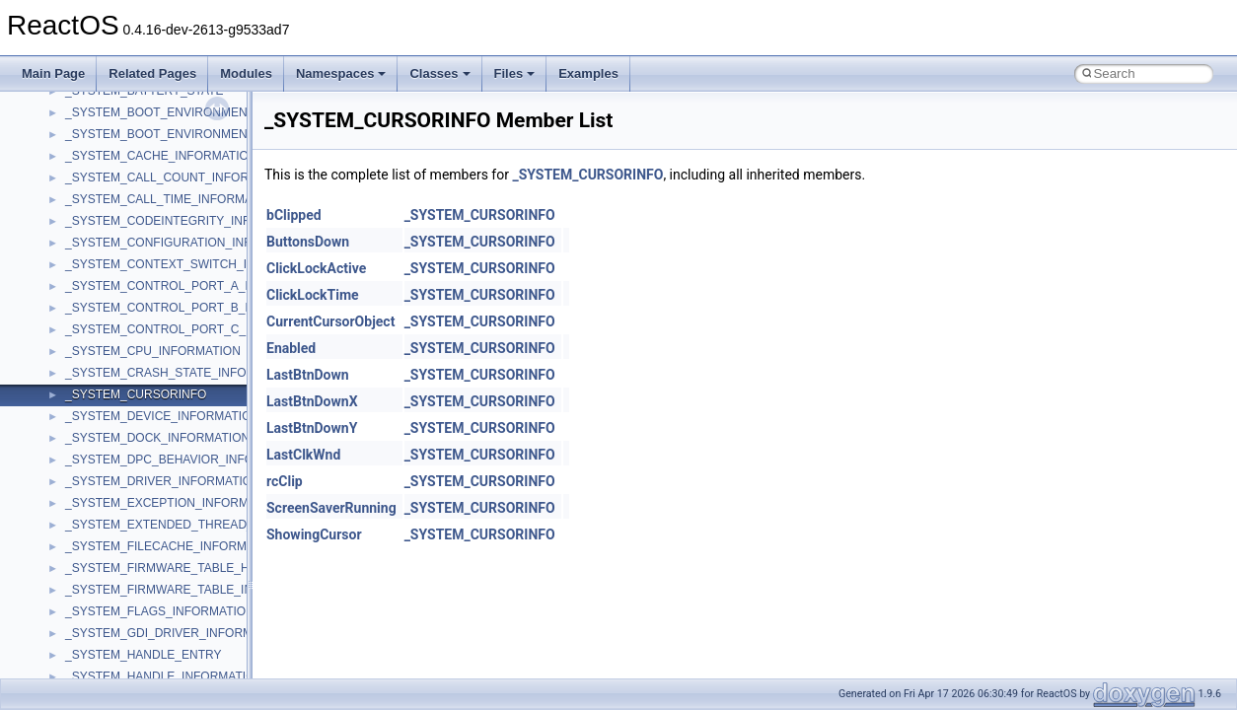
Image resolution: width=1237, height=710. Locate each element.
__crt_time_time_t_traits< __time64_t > (167, 644)
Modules (246, 73)
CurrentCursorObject (330, 321)
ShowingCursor (314, 534)
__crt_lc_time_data (115, 275)
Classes (439, 73)
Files (515, 73)
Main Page (53, 73)
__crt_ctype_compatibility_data (146, 167)
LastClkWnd (303, 454)
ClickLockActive (316, 268)
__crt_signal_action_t (121, 535)
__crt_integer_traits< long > (137, 232)
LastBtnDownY (311, 428)
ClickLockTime (312, 295)
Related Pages (152, 73)
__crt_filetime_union (118, 188)
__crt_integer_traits (116, 210)
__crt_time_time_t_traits (128, 600)
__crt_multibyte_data (120, 449)
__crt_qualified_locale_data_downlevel (166, 492)
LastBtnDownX (312, 401)
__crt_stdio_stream (115, 557)
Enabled (291, 348)
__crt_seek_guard (112, 514)
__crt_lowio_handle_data (130, 427)
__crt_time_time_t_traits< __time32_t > (167, 622)
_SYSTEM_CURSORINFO (587, 174)
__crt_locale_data (112, 297)
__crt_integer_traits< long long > (150, 253)
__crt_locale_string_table (130, 383)
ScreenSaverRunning (331, 508)
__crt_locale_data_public (130, 318)
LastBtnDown (307, 375)
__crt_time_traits (109, 666)
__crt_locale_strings (118, 405)
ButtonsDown (307, 241)
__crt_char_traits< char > (130, 123)
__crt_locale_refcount (122, 362)
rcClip (284, 481)
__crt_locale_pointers (121, 340)
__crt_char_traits (109, 101)
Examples (588, 73)
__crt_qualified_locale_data (137, 470)
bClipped (294, 215)
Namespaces (341, 73)
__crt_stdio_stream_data (130, 579)
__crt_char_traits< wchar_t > (140, 145)
